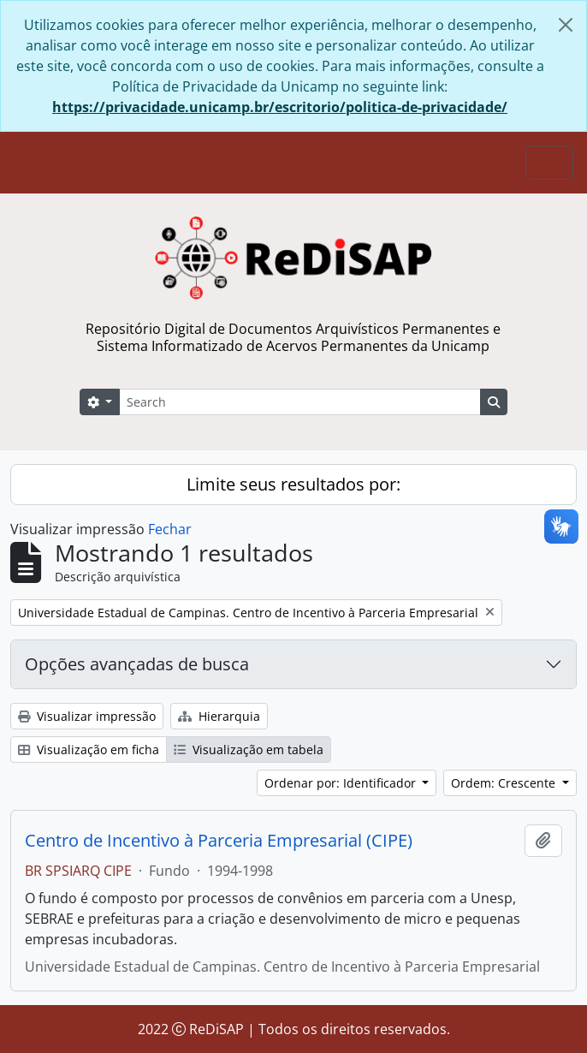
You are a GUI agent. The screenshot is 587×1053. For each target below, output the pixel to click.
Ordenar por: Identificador (341, 783)
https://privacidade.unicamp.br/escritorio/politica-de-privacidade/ (279, 107)
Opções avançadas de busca (137, 663)
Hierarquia (219, 716)
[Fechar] (565, 25)
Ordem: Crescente (505, 783)
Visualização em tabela (248, 749)
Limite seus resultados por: (293, 484)
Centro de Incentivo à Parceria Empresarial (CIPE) (218, 840)
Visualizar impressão (87, 716)
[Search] (300, 402)
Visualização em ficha (88, 749)
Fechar (170, 529)
